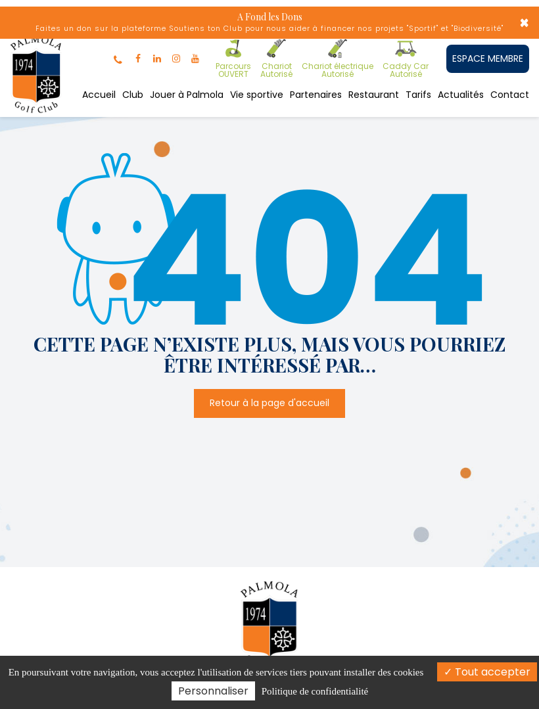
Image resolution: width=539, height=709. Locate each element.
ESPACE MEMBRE (487, 58)
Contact (509, 94)
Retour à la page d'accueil (269, 402)
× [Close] (524, 23)
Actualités (461, 94)
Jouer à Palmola (186, 94)
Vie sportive (256, 94)
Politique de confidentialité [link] (315, 691)
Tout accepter (487, 671)
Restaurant (373, 94)
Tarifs (418, 94)
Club (132, 94)
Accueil (99, 94)
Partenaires (316, 94)
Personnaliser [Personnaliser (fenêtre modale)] (213, 690)
